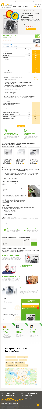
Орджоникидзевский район (12, 365)
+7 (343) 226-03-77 (28, 24)
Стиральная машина (17, 4)
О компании (3, 1)
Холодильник (25, 6)
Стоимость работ (10, 1)
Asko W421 (12, 240)
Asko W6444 (5, 240)
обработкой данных (26, 309)
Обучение (34, 1)
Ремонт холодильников (26, 395)
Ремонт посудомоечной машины (29, 393)
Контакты (39, 1)
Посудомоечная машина (26, 4)
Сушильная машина (17, 6)
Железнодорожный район (12, 360)
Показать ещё (21, 126)
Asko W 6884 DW (26, 240)
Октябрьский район (19, 362)
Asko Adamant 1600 (5, 244)
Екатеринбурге (9, 7)
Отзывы (28, 1)
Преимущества (17, 1)
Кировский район (23, 360)
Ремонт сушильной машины (7, 395)
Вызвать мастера (31, 28)
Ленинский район (10, 362)
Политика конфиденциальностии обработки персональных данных (21, 406)
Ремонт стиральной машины (8, 393)
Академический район (11, 357)
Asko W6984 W (19, 240)
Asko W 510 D (34, 240)
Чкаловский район (24, 365)
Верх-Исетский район (22, 357)
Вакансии (23, 1)
